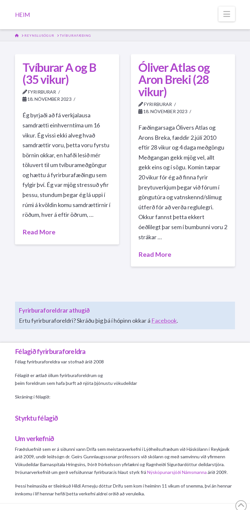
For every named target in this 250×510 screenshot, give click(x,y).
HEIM (22, 15)
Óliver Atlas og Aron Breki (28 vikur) (173, 79)
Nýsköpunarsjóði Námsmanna (177, 472)
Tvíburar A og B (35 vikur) (59, 73)
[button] (226, 14)
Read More (38, 232)
